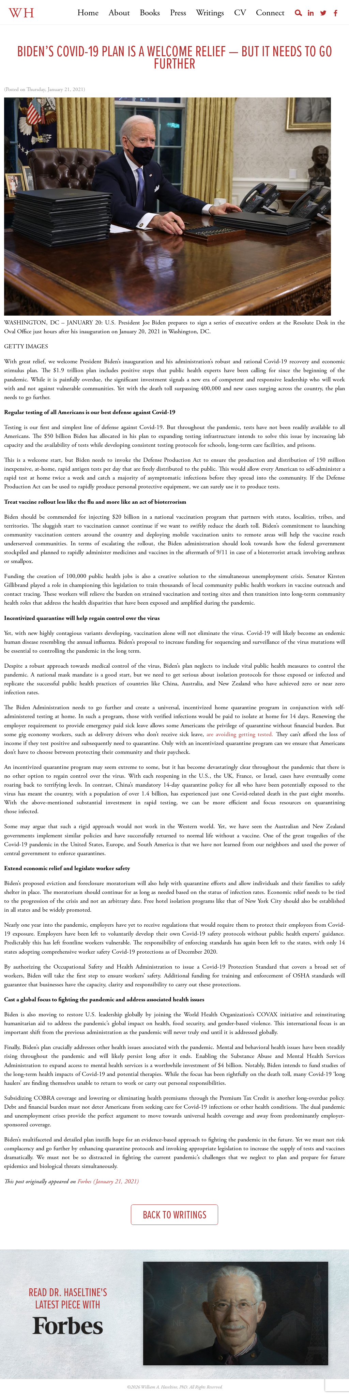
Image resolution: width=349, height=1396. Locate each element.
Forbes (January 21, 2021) (108, 1181)
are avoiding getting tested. (240, 734)
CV (240, 13)
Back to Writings (175, 1215)
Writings (210, 13)
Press (178, 13)
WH (22, 13)
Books (150, 13)
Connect (270, 13)
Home (87, 13)
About (119, 13)
